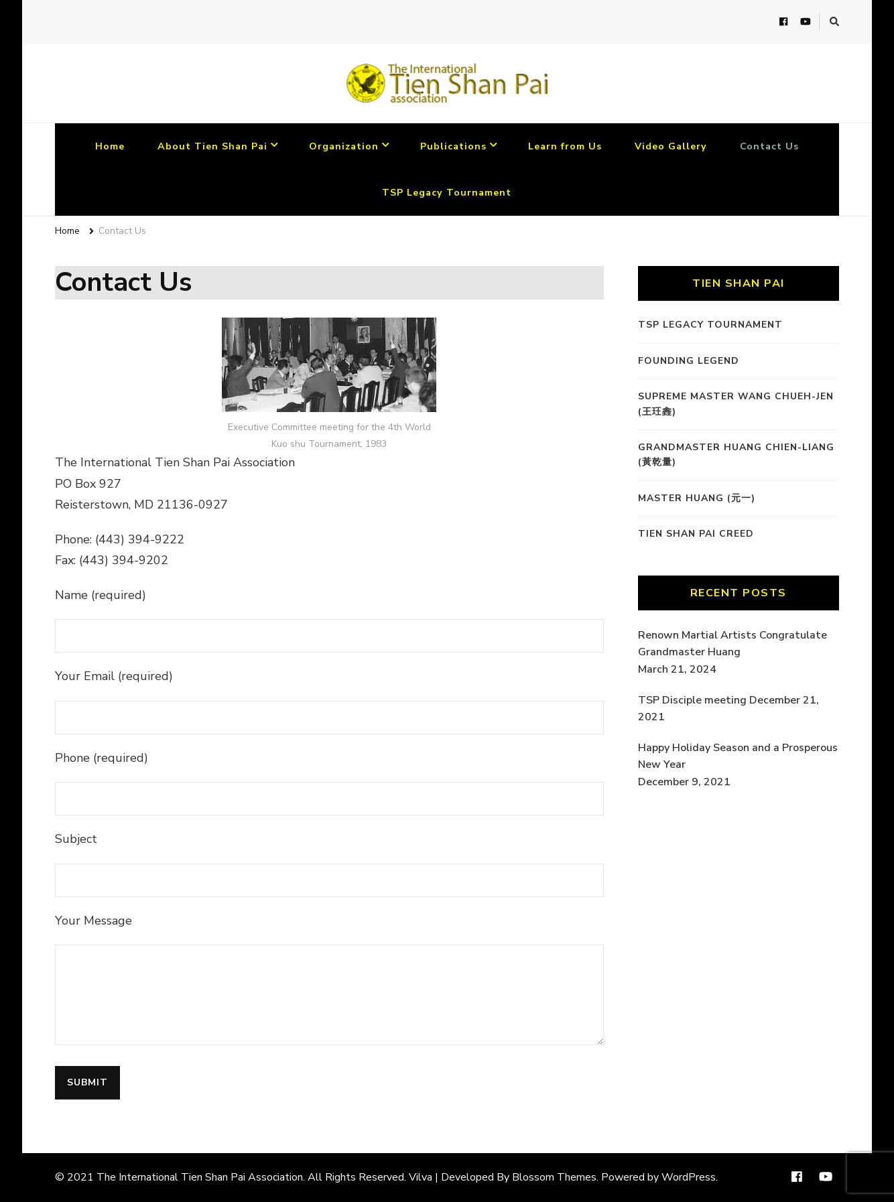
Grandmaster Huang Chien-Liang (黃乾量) (736, 454)
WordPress (688, 1177)
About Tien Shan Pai (212, 146)
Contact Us (769, 146)
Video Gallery (671, 146)
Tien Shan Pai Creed (696, 533)
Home (110, 146)
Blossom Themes (554, 1177)
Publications (453, 146)
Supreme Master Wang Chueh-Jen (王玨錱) (736, 403)
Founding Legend (688, 360)
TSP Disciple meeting (692, 700)
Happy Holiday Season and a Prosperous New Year (738, 756)
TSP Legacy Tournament (446, 192)
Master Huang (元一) (696, 498)
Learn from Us (565, 146)
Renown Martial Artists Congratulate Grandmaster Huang (732, 644)
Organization (344, 146)
